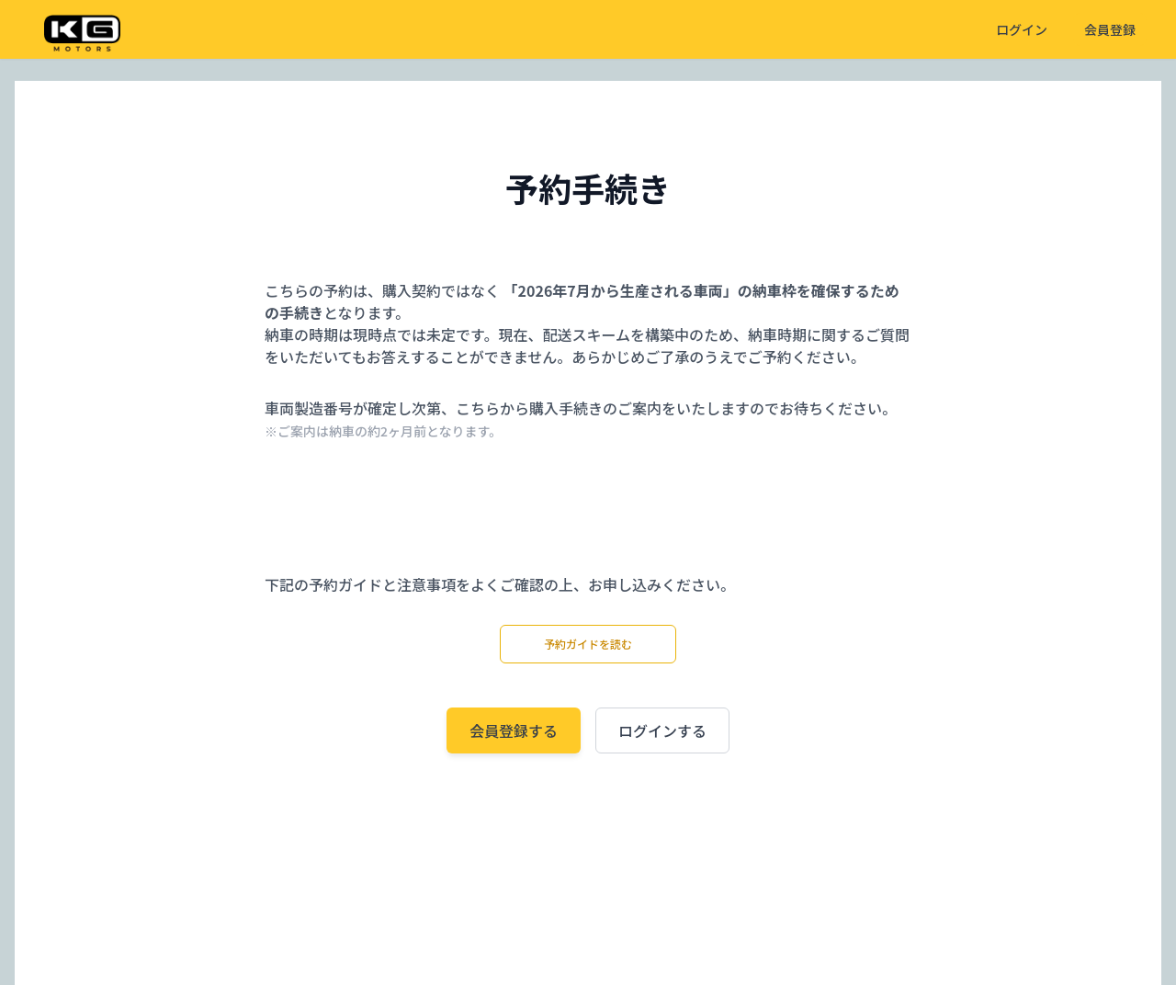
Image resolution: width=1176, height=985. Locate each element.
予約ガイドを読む (588, 643)
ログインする (662, 730)
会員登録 (1110, 29)
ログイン (1021, 29)
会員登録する (513, 730)
